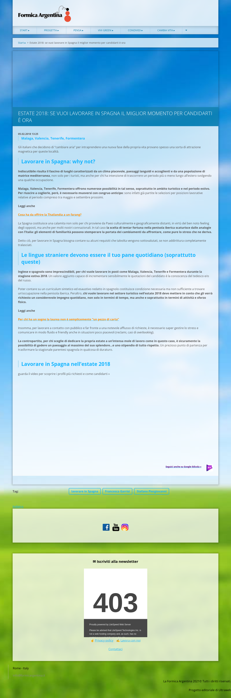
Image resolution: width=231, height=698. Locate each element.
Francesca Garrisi (117, 497)
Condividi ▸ (135, 36)
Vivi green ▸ (105, 36)
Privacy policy (104, 646)
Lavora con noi (131, 646)
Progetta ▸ (51, 36)
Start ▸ (24, 36)
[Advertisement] (115, 84)
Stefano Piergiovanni (152, 497)
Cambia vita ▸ (166, 36)
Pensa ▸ (78, 36)
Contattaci (115, 655)
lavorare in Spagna (84, 497)
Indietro (18, 512)
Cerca (209, 10)
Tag (15, 497)
